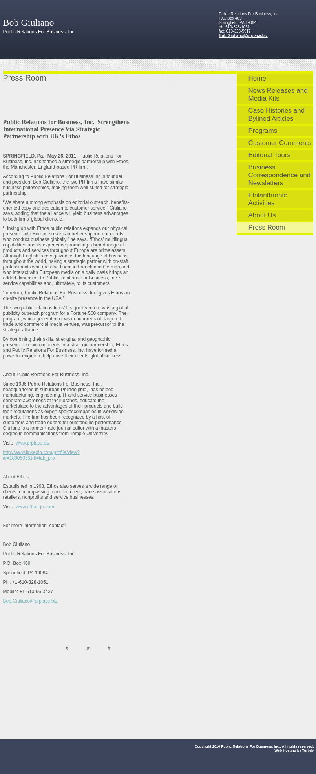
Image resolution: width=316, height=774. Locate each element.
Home (257, 78)
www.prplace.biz (33, 443)
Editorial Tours (269, 155)
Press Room (266, 227)
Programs (263, 130)
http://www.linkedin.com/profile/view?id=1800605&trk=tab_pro (41, 455)
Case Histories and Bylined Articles (276, 114)
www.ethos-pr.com (35, 506)
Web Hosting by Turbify (294, 750)
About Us (262, 215)
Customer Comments (280, 143)
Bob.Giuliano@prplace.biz (243, 35)
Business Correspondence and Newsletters (279, 175)
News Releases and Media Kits (278, 94)
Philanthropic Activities (267, 199)
